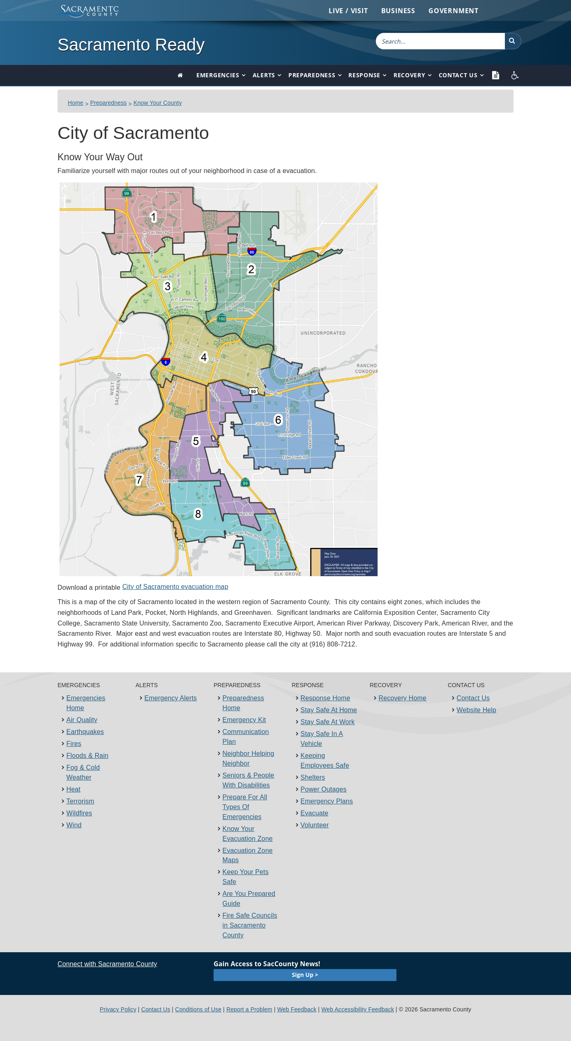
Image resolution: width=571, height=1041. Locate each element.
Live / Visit (348, 10)
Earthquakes (85, 731)
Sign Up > (305, 975)
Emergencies (217, 75)
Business (398, 10)
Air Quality (82, 719)
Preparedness (311, 75)
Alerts (264, 75)
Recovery (410, 75)
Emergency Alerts (171, 698)
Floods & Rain (87, 755)
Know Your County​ (158, 102)
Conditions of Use (198, 1009)
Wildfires (79, 813)
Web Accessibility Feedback (357, 1009)
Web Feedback (297, 1009)
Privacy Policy (118, 1009)
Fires (74, 743)
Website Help (477, 709)
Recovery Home (402, 698)
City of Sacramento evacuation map (175, 586)
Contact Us (458, 75)
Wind (74, 825)
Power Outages (324, 789)
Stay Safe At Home (329, 709)
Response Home (325, 698)
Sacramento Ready (131, 44)
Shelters (313, 777)
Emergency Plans (327, 801)
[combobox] (440, 41)
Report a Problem (249, 1009)
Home (75, 102)
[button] (513, 41)
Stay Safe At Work (328, 721)
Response (364, 75)
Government (453, 10)
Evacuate (315, 813)
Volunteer (315, 825)
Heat (74, 789)
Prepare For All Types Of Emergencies (245, 807)
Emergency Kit (244, 719)
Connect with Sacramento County (107, 963)
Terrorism (80, 801)
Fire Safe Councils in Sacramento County (250, 925)
